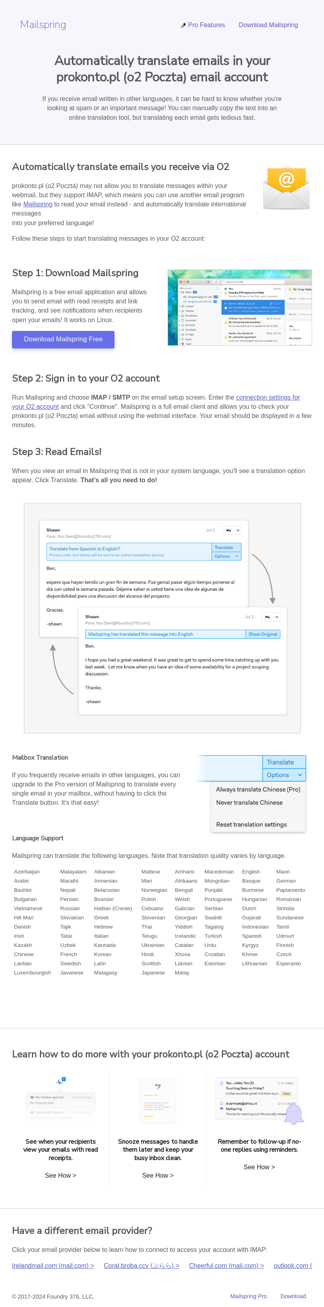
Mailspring (43, 25)
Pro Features (202, 25)
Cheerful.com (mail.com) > (226, 1265)
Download (293, 1296)
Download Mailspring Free (63, 339)
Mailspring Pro (248, 1296)
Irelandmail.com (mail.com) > (53, 1265)
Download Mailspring (268, 25)
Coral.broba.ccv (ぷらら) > (141, 1265)
